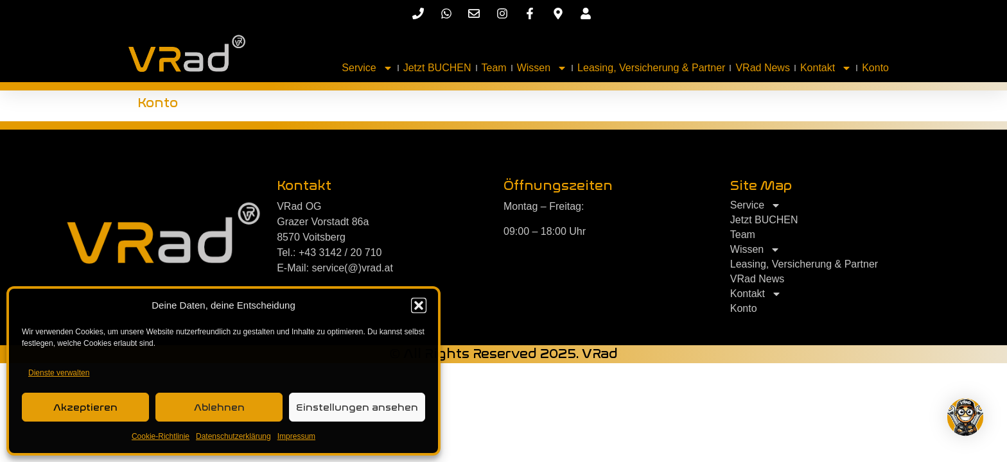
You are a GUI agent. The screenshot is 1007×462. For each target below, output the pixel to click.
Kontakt (826, 68)
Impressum (296, 436)
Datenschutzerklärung (233, 436)
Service (367, 68)
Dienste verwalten (58, 372)
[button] (418, 305)
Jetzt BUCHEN (437, 67)
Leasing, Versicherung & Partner (651, 67)
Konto (875, 67)
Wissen (542, 68)
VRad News (762, 67)
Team (494, 67)
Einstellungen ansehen (357, 407)
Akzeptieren (85, 407)
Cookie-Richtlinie (160, 436)
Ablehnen (219, 407)
